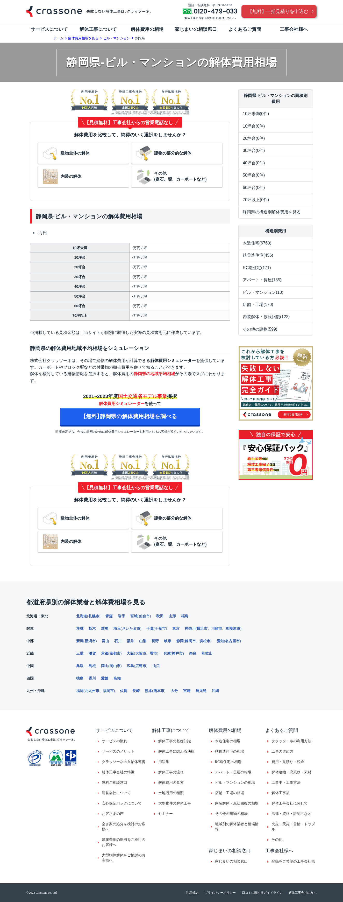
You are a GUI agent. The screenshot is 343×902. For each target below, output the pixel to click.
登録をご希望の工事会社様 (293, 861)
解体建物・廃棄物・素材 (291, 772)
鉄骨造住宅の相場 (229, 751)
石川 (118, 641)
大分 (174, 691)
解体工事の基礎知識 (174, 741)
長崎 (136, 691)
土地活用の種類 (171, 793)
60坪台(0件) (254, 187)
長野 (155, 641)
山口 (156, 666)
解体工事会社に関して (289, 803)
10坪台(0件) (254, 126)
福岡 (79, 691)
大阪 (130, 653)
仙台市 (144, 616)
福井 (130, 641)
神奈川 (190, 629)
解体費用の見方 (171, 783)
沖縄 (215, 691)
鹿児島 (201, 691)
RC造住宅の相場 (228, 762)
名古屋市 (232, 641)
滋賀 (92, 653)
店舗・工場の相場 (229, 793)
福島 (184, 616)
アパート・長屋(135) (262, 280)
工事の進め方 (282, 751)
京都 (104, 653)
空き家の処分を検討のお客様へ (123, 826)
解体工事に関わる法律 (176, 751)
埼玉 (117, 629)
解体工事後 (280, 793)
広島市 (140, 666)
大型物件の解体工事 (174, 803)
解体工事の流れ (171, 772)
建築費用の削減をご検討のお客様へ (123, 842)
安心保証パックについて (122, 803)
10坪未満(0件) (256, 113)
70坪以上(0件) (256, 200)
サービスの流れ (114, 741)
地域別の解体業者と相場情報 (237, 826)
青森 (109, 616)
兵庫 (167, 653)
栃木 (92, 629)
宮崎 (186, 691)
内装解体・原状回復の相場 (237, 803)
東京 (176, 629)
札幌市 (93, 616)
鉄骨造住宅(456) (258, 255)
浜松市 (204, 641)
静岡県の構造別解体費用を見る (272, 212)
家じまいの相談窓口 (231, 861)
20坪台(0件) (254, 138)
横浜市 (202, 629)
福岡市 (108, 691)
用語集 (163, 762)
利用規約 (192, 892)
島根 (92, 666)
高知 (117, 678)
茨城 (79, 629)
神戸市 (177, 653)
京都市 (115, 653)
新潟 (79, 641)
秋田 (159, 616)
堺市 (153, 653)
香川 (92, 678)
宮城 (134, 616)
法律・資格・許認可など (291, 814)
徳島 (79, 678)
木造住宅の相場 (227, 741)
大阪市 (140, 653)
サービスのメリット (118, 751)
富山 (105, 641)
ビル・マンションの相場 (235, 783)
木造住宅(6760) (257, 243)
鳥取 (79, 666)
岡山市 (115, 666)
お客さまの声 (113, 814)
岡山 (104, 666)
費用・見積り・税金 (287, 762)
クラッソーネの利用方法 (291, 741)
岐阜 (167, 641)
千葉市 (160, 629)
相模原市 (233, 629)
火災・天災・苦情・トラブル (293, 826)
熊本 (148, 691)
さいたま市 (131, 629)
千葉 (150, 629)
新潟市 (90, 641)
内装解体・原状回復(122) (266, 316)
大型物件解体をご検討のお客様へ (123, 857)
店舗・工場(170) (258, 304)
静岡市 (190, 641)
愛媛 (104, 678)
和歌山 (207, 653)
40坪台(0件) (254, 163)
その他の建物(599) (260, 329)
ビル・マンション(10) (263, 292)
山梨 (142, 641)
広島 (130, 666)
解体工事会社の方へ (303, 892)
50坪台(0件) (254, 175)
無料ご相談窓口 (114, 783)
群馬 (104, 629)
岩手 (121, 616)
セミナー (165, 814)
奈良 (192, 653)
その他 (276, 840)
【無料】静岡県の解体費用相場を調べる (130, 416)
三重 (79, 653)
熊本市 (158, 691)
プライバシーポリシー (220, 892)
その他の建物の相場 (231, 814)
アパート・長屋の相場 (233, 772)
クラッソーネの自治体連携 (123, 762)
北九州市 (92, 691)
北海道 (81, 616)
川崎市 (216, 629)
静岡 (180, 641)
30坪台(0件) (254, 150)
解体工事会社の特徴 (118, 772)
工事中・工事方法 (286, 783)
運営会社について (116, 793)
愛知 (220, 641)
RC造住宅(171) (257, 267)
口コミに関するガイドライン (262, 892)
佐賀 (123, 691)
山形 (172, 616)
